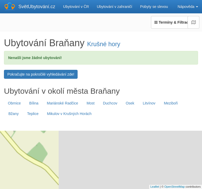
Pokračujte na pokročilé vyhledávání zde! (40, 74)
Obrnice (14, 103)
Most (90, 103)
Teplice (33, 114)
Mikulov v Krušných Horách (69, 114)
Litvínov (149, 103)
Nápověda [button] (188, 6)
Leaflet (154, 186)
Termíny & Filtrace (175, 22)
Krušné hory (103, 44)
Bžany (13, 114)
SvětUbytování (36, 6)
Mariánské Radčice (62, 103)
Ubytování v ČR (76, 6)
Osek (130, 103)
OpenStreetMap (174, 186)
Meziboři (171, 103)
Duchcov (110, 103)
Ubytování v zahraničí (114, 6)
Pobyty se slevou (154, 6)
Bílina (33, 103)
